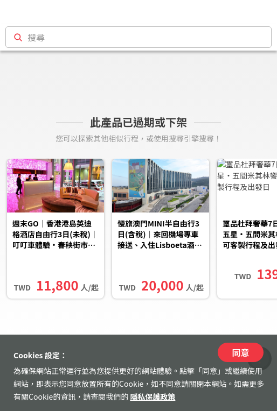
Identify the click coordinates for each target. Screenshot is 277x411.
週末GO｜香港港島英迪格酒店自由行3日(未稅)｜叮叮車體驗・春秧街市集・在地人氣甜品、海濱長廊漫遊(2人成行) (55, 235)
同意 (240, 352)
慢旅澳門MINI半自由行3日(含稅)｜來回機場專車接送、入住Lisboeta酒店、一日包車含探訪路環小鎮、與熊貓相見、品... (158, 235)
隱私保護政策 (152, 396)
